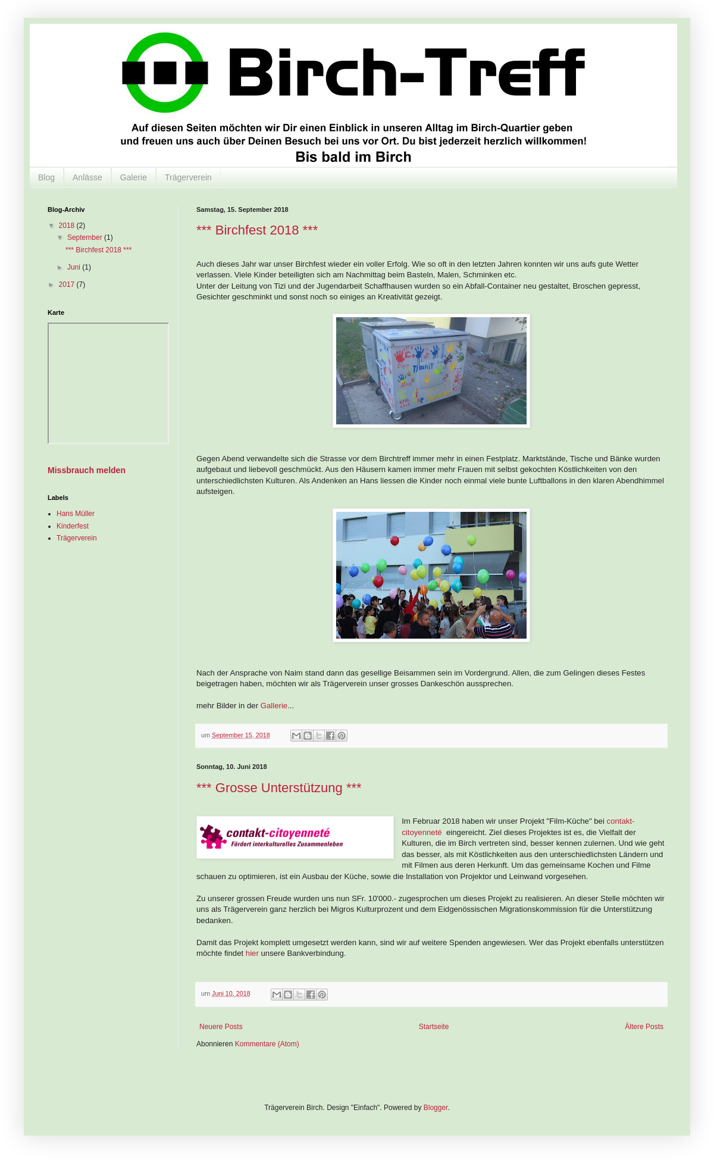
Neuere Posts (221, 1027)
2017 (68, 284)
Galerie (133, 177)
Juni (74, 267)
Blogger (436, 1107)
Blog (46, 177)
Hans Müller (76, 513)
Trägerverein (188, 177)
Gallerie (274, 705)
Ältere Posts (644, 1027)
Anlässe (87, 177)
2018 (68, 225)
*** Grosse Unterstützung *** (279, 787)
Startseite (434, 1027)
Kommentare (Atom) (267, 1044)
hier (252, 953)
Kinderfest (73, 526)
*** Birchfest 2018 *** (257, 230)
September (85, 237)
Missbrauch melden (87, 470)
